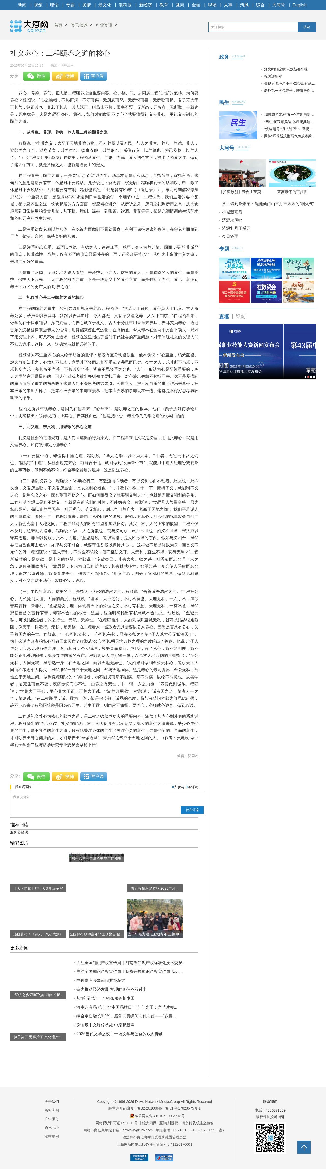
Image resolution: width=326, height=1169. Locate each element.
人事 (228, 5)
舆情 (86, 5)
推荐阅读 (19, 824)
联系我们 (270, 1102)
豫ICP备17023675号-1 (183, 1108)
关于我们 (52, 1102)
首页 (58, 25)
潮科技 (125, 5)
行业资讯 (104, 25)
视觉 (38, 5)
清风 (244, 5)
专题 (70, 5)
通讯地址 (52, 1128)
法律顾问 (52, 1136)
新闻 (22, 5)
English (299, 5)
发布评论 (192, 810)
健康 (179, 5)
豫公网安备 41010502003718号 (157, 1115)
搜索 (306, 27)
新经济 (145, 5)
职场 (212, 5)
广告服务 (52, 1119)
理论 (54, 5)
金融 (196, 5)
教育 (163, 5)
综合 (260, 5)
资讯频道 (79, 25)
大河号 (278, 5)
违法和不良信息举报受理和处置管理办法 (155, 1137)
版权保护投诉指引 (270, 1117)
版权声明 (52, 1110)
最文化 (104, 5)
